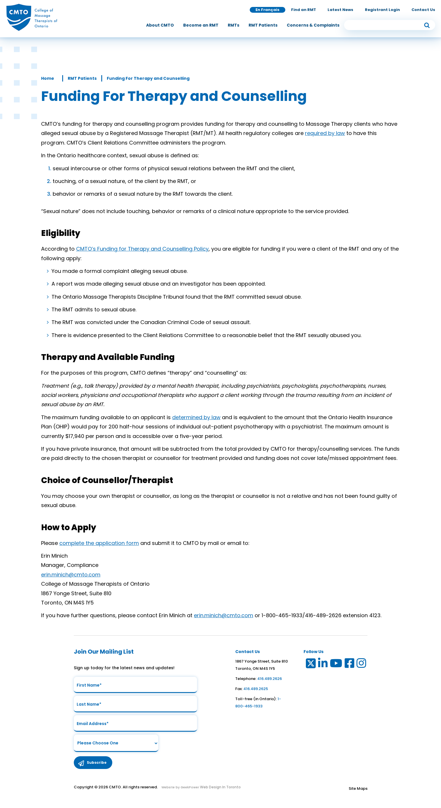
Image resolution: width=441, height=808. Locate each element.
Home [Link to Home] (47, 78)
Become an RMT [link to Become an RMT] (200, 25)
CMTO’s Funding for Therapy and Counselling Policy (142, 248)
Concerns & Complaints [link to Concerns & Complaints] (313, 25)
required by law (325, 133)
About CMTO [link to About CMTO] (160, 25)
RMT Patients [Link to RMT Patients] (82, 78)
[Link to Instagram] (362, 664)
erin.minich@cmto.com (70, 574)
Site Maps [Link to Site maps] (358, 791)
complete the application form (99, 543)
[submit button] (427, 25)
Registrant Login (382, 10)
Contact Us (423, 10)
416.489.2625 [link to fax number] (255, 688)
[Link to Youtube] (336, 664)
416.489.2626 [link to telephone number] (269, 678)
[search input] (389, 25)
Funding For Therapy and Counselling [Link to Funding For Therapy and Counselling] (148, 78)
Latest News (340, 10)
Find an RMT (303, 10)
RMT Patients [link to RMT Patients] (263, 25)
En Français (268, 10)
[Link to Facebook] (350, 664)
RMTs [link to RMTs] (233, 25)
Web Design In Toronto (220, 789)
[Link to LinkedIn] (323, 664)
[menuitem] (160, 25)
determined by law (196, 417)
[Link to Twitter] (310, 664)
